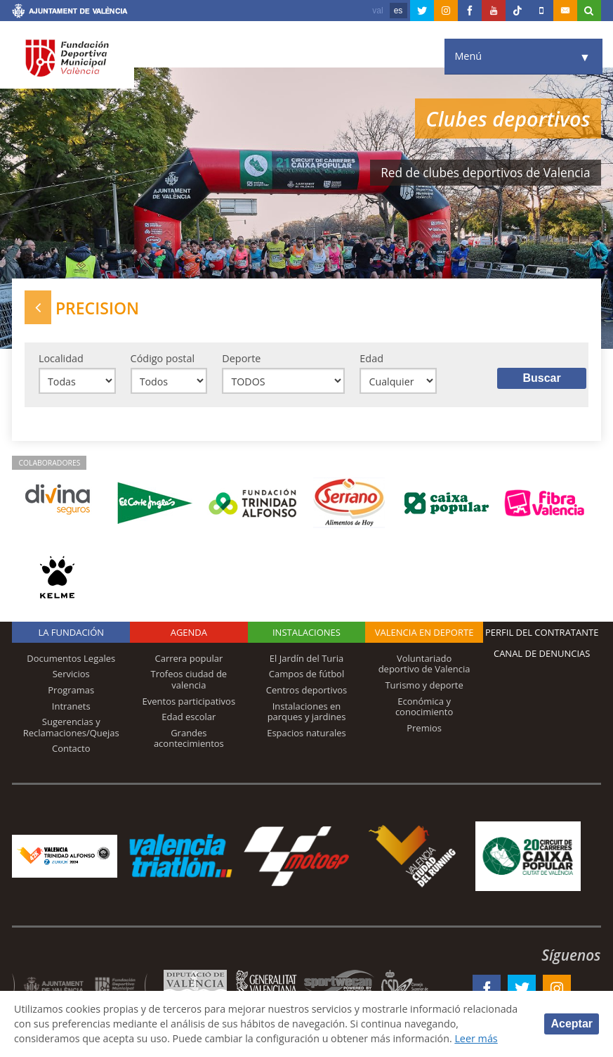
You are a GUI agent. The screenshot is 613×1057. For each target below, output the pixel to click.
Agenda (189, 633)
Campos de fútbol (306, 674)
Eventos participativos (189, 701)
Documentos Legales (71, 659)
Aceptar (572, 1024)
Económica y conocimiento (424, 707)
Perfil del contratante (541, 633)
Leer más (480, 1038)
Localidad (61, 358)
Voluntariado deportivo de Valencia (424, 665)
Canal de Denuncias (542, 654)
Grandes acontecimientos (189, 739)
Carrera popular (188, 659)
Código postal (163, 358)
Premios (424, 728)
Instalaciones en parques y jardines (307, 712)
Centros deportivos (307, 690)
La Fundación (71, 633)
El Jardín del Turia (306, 659)
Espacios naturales (306, 733)
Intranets (71, 706)
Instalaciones (306, 633)
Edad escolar (189, 717)
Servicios (71, 674)
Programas (71, 690)
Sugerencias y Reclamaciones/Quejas (71, 728)
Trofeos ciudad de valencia (189, 680)
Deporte (241, 358)
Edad (371, 358)
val (377, 10)
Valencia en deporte (424, 633)
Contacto (71, 749)
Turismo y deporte (424, 685)
